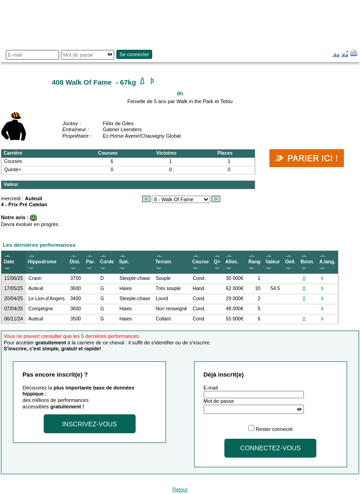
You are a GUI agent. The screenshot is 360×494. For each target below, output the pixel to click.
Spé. (124, 261)
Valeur (272, 261)
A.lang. (327, 261)
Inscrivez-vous (89, 424)
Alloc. (232, 261)
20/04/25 (13, 298)
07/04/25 (13, 308)
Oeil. (290, 261)
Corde (107, 261)
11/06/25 (13, 278)
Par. (90, 261)
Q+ (217, 261)
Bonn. (307, 261)
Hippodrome (42, 261)
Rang (254, 261)
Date (9, 261)
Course (200, 261)
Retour (180, 489)
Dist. (75, 261)
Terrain (163, 261)
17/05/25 (13, 288)
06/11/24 (13, 318)
